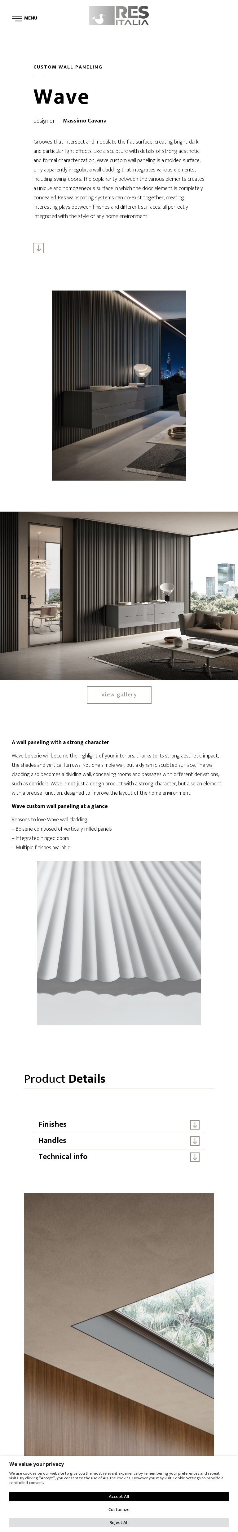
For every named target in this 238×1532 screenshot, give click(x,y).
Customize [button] (119, 1509)
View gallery (119, 694)
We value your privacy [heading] (36, 1464)
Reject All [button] (119, 1522)
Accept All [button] (119, 1496)
